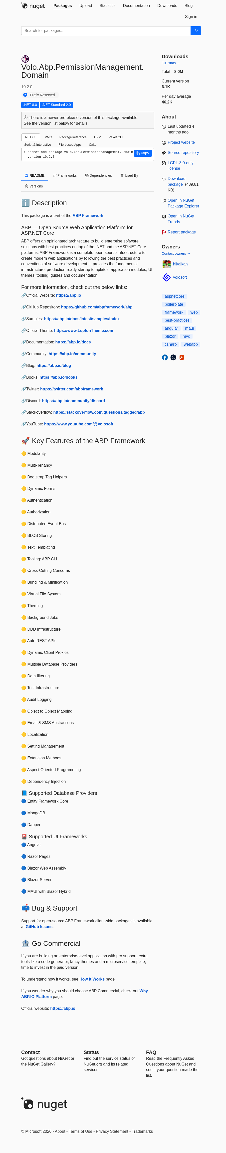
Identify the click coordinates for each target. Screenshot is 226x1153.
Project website (181, 142)
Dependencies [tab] (98, 175)
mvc (186, 336)
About (60, 1131)
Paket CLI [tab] (116, 137)
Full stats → (171, 63)
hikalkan (180, 264)
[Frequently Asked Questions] (151, 1052)
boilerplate (174, 304)
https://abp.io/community (72, 354)
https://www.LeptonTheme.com (83, 330)
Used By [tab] (129, 175)
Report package (182, 232)
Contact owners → (176, 253)
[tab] (63, 5)
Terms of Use (80, 1131)
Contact (30, 1052)
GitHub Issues (39, 927)
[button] (143, 153)
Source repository (183, 152)
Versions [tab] (34, 186)
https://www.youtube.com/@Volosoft (78, 424)
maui (189, 328)
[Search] (196, 30)
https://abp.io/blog (53, 365)
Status (91, 1052)
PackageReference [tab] (73, 137)
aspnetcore (175, 296)
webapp (191, 344)
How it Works (92, 979)
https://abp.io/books (58, 377)
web (194, 312)
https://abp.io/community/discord (73, 401)
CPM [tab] (97, 137)
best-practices (177, 320)
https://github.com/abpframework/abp (97, 307)
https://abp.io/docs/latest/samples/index (82, 319)
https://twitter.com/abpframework (71, 389)
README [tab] (34, 175)
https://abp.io (68, 295)
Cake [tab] (92, 144)
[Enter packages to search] (106, 30)
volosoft (180, 277)
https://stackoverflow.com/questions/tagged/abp (99, 412)
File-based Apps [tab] (69, 144)
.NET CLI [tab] (30, 137)
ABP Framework (87, 215)
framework (174, 312)
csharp (171, 344)
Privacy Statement (112, 1131)
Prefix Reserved (42, 95)
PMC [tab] (48, 137)
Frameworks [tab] (65, 175)
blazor (170, 336)
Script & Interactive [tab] (37, 144)
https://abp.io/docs (73, 342)
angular (171, 328)
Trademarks (142, 1131)
